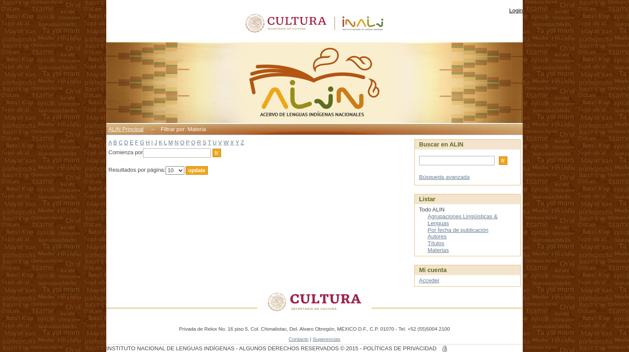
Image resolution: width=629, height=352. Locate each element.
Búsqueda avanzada (444, 177)
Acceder (429, 280)
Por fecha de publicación (458, 230)
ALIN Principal (125, 129)
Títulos (436, 243)
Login (516, 10)
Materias (438, 250)
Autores (437, 236)
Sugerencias (327, 339)
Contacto (298, 339)
